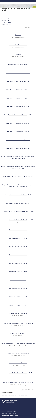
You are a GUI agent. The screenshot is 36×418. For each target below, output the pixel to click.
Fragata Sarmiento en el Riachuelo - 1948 (18, 194)
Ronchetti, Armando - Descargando (18, 353)
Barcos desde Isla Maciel (18, 280)
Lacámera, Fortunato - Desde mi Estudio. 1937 (18, 382)
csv (6, 395)
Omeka (14, 413)
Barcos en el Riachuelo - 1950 (18, 305)
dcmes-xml (11, 395)
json (16, 395)
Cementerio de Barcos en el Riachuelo (18, 73)
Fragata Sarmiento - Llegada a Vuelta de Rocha (18, 176)
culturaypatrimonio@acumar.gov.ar (10, 415)
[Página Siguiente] (32, 27)
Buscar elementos (6, 24)
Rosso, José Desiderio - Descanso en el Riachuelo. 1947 (18, 343)
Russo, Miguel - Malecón (18, 333)
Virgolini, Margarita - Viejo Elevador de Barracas (18, 323)
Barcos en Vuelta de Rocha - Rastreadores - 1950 (18, 211)
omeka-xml (21, 395)
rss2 (26, 395)
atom (3, 395)
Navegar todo (5, 19)
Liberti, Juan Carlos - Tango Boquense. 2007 (18, 373)
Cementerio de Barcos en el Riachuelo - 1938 (18, 115)
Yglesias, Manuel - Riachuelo (18, 313)
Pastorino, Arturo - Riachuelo (18, 363)
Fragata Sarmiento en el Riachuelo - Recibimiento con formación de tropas (18, 157)
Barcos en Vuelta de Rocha (18, 229)
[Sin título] (18, 35)
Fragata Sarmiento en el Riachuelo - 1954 (18, 203)
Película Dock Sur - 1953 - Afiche (18, 64)
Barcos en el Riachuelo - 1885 (18, 296)
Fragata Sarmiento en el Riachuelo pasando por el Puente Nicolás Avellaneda (18, 185)
